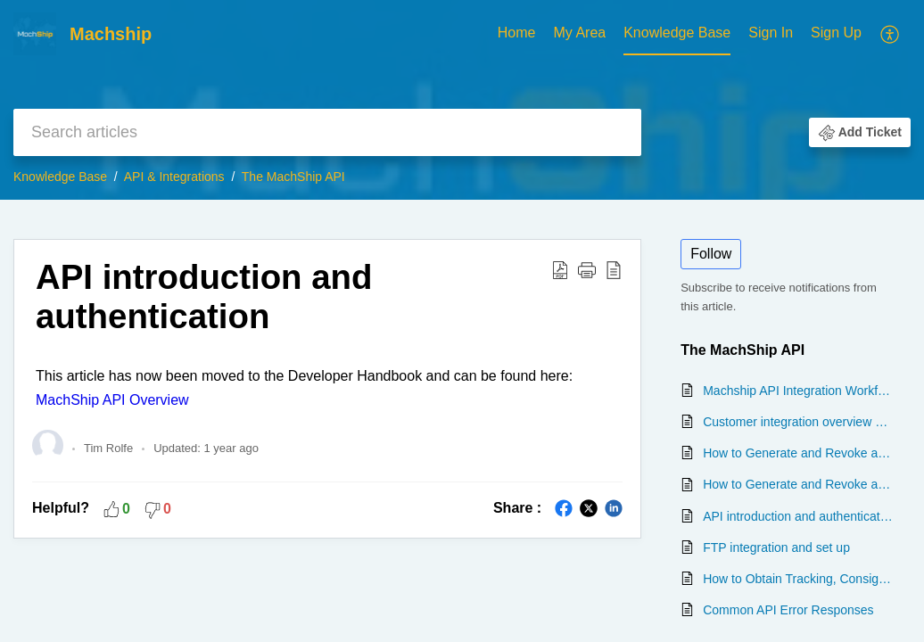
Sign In (770, 32)
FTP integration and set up (776, 547)
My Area (579, 32)
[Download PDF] (560, 269)
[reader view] (614, 269)
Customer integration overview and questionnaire (798, 422)
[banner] (462, 100)
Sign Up (836, 32)
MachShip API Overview (112, 399)
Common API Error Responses (788, 610)
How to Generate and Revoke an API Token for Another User (798, 484)
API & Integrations (174, 176)
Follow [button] (710, 253)
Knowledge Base (676, 32)
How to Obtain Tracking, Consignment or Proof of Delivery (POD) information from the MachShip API (798, 579)
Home (517, 32)
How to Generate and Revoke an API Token (798, 453)
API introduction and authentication (204, 296)
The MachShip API (293, 176)
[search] (327, 132)
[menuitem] (804, 33)
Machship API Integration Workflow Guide (798, 390)
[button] (860, 132)
